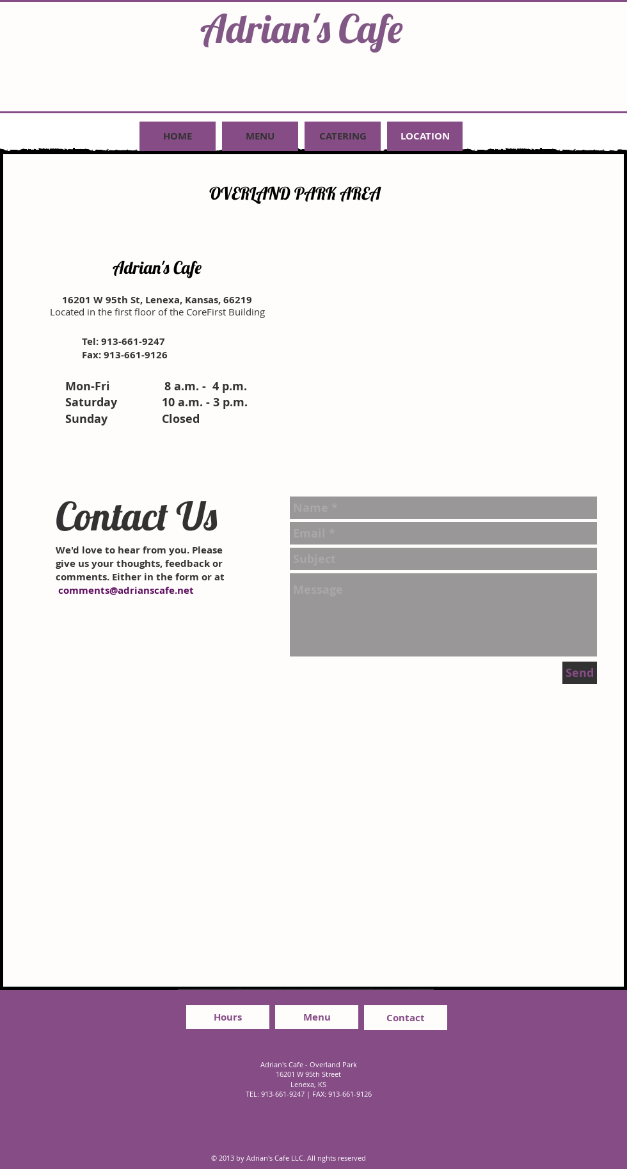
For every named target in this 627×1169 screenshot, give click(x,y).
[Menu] (316, 1017)
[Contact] (405, 1017)
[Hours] (227, 1017)
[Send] (579, 673)
